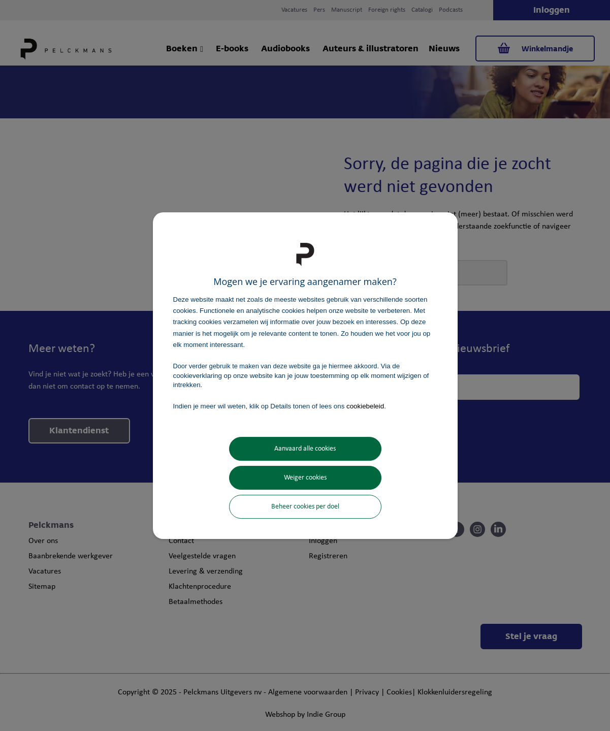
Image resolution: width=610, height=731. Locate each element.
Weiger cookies (305, 478)
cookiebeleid (365, 406)
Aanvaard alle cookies (305, 449)
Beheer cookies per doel (305, 507)
